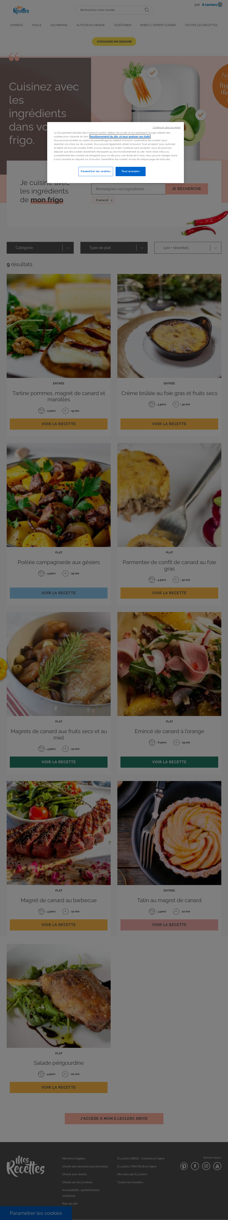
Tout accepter (131, 171)
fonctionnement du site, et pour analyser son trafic (120, 136)
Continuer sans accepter (167, 127)
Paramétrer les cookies (96, 171)
